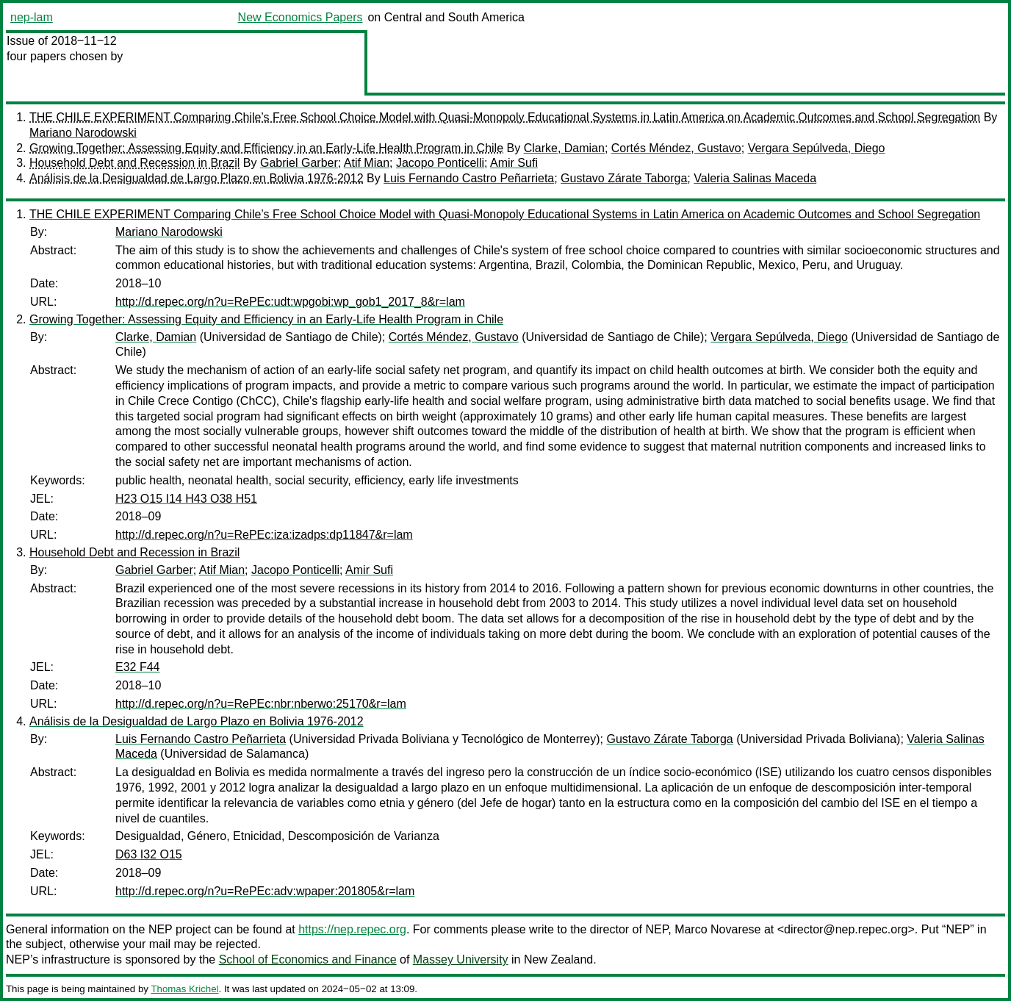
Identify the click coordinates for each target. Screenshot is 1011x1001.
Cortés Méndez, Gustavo (676, 148)
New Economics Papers (300, 17)
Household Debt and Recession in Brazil (134, 163)
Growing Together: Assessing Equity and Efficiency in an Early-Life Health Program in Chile (266, 148)
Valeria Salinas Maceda (755, 178)
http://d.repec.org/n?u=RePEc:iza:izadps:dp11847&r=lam (264, 534)
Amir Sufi (514, 163)
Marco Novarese (717, 929)
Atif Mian (366, 163)
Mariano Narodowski (83, 132)
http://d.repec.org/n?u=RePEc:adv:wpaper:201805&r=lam (264, 891)
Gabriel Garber (299, 163)
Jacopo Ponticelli (440, 163)
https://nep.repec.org (352, 929)
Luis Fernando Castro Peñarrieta (469, 178)
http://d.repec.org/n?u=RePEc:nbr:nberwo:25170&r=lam (260, 703)
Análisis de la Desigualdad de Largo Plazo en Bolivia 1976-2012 (196, 178)
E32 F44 (137, 667)
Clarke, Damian (564, 148)
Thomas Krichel (184, 988)
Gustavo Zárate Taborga (624, 178)
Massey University (460, 959)
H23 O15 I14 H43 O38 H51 (186, 498)
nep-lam (31, 17)
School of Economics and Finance (308, 959)
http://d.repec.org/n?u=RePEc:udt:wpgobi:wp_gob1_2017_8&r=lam (290, 301)
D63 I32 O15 (148, 854)
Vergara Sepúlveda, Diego (816, 148)
